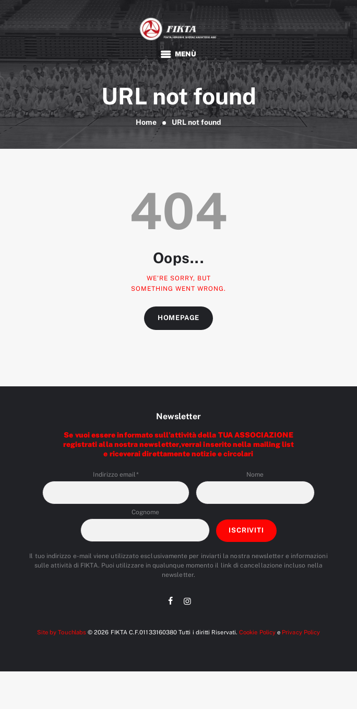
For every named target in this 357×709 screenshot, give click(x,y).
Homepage (178, 318)
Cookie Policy (257, 632)
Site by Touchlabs (61, 632)
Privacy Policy (301, 632)
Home (146, 122)
